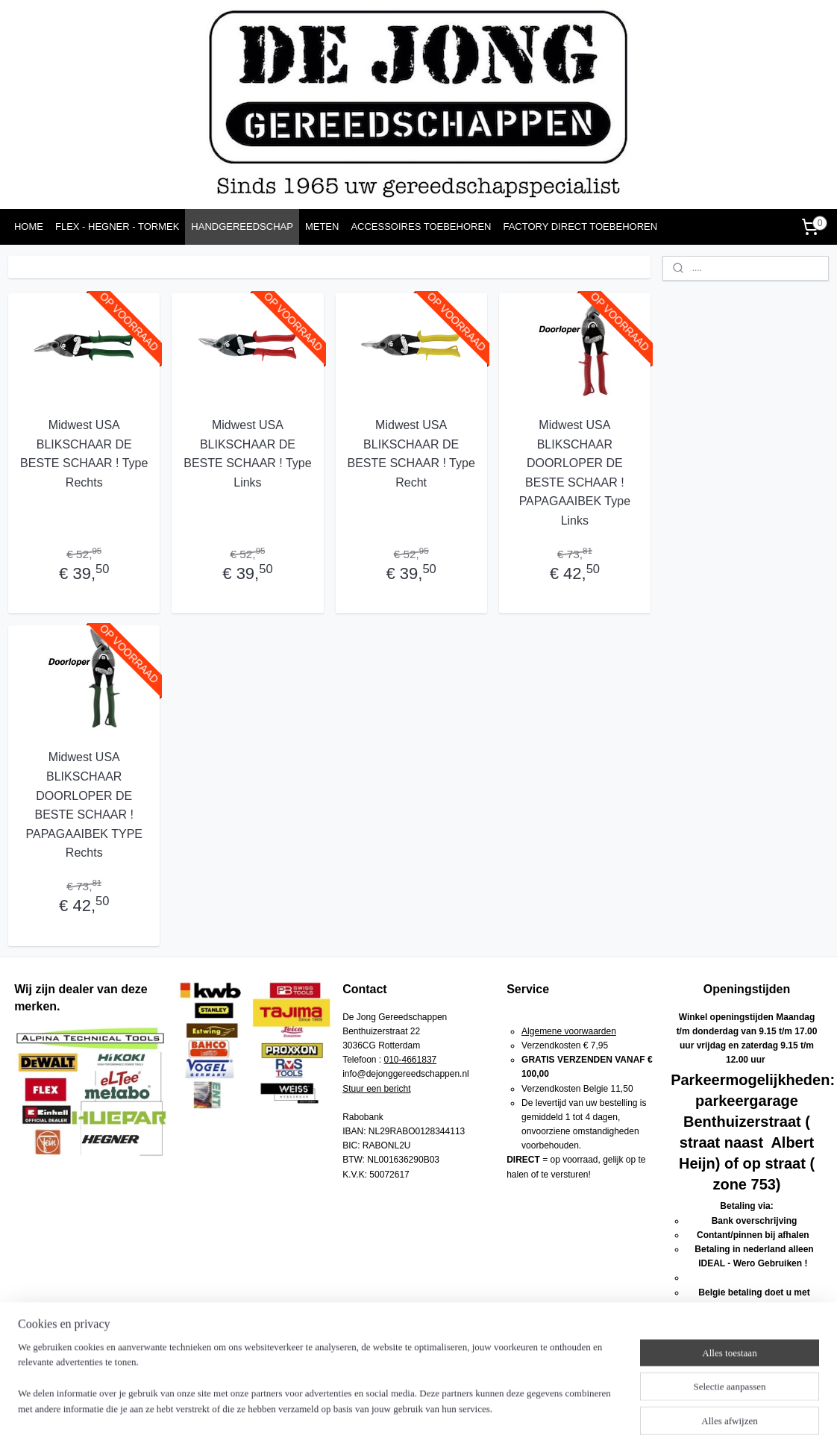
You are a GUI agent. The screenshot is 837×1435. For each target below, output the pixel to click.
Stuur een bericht (376, 1089)
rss (421, 1407)
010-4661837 (410, 1059)
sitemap (395, 1407)
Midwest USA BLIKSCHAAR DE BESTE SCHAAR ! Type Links (247, 454)
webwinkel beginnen (470, 1407)
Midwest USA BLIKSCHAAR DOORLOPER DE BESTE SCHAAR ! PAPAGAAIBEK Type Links (574, 473)
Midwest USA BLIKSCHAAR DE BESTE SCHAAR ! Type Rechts (84, 454)
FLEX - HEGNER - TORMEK (117, 226)
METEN (322, 226)
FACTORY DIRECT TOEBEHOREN (580, 226)
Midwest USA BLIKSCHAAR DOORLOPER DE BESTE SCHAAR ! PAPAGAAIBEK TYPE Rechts (83, 805)
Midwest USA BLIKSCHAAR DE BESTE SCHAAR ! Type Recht (410, 454)
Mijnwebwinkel (585, 1407)
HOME (28, 226)
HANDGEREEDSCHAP (242, 226)
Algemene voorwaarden (568, 1031)
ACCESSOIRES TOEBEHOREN (421, 226)
